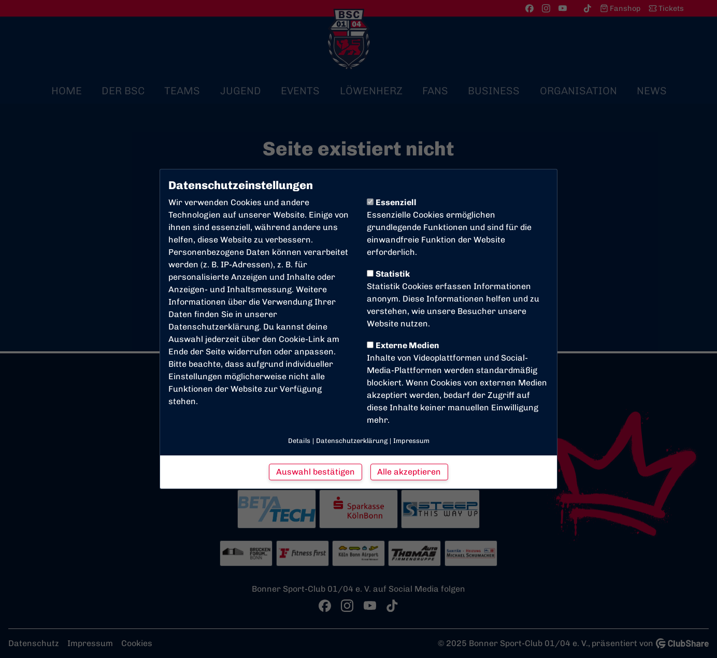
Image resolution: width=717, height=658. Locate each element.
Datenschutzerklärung (213, 327)
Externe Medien (403, 345)
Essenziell (392, 202)
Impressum (411, 441)
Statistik (388, 274)
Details (299, 441)
